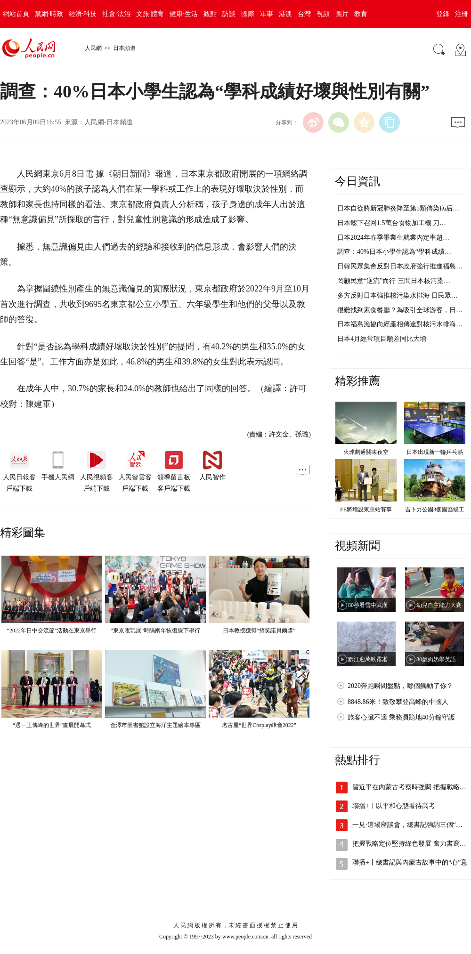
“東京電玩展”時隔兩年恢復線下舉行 (156, 630)
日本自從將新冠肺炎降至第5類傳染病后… (398, 208)
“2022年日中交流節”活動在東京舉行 (52, 630)
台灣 (304, 13)
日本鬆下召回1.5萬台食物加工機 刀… (391, 222)
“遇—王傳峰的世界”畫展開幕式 (52, 725)
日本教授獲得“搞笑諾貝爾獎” (259, 630)
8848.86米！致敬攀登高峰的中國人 (398, 701)
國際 (247, 13)
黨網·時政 (49, 13)
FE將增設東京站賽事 (366, 509)
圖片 (342, 13)
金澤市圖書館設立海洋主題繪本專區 (155, 725)
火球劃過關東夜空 (366, 452)
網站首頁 (16, 13)
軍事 (266, 13)
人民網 (93, 48)
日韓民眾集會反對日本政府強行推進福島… (400, 266)
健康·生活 (184, 13)
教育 (360, 13)
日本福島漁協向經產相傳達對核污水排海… (400, 324)
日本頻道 (124, 48)
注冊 (461, 13)
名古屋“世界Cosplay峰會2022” (259, 725)
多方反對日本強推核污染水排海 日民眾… (397, 295)
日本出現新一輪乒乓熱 (434, 452)
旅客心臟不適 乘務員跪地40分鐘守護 (401, 717)
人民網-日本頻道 (108, 122)
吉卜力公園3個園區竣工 (434, 509)
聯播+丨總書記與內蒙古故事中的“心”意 (409, 862)
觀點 (210, 13)
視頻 (323, 13)
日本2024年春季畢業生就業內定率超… (393, 237)
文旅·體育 (150, 13)
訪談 (229, 13)
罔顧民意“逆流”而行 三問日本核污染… (393, 280)
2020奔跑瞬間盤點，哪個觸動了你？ (400, 685)
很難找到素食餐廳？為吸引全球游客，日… (400, 310)
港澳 (285, 13)
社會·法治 (116, 13)
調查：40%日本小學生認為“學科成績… (394, 251)
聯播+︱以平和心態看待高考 (393, 805)
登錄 (442, 13)
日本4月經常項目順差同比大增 (381, 338)
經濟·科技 (83, 13)
